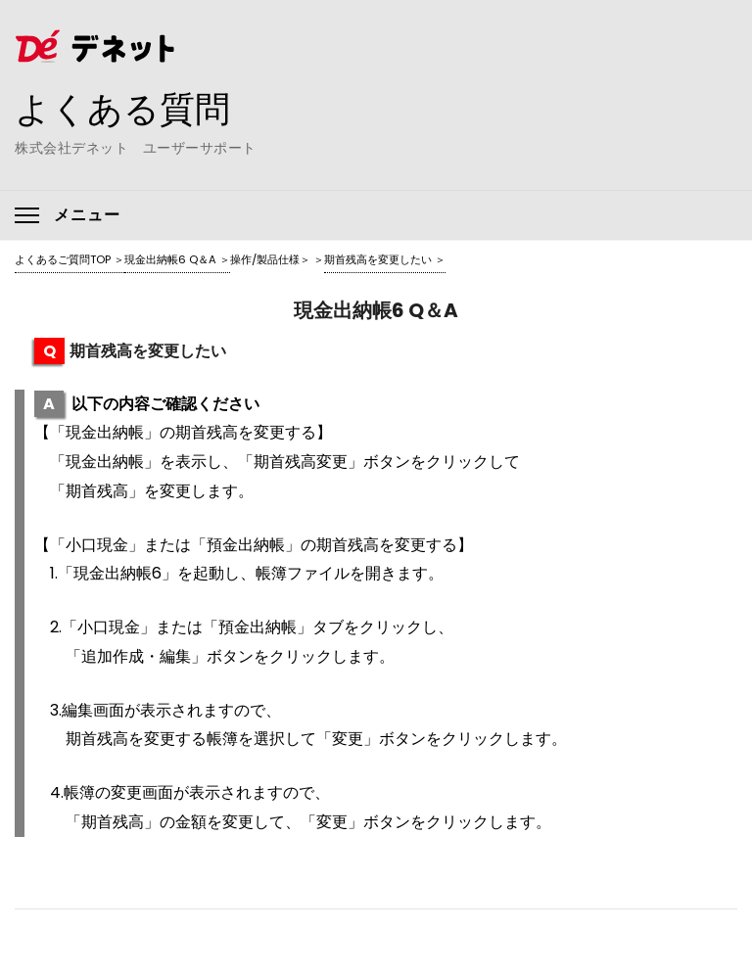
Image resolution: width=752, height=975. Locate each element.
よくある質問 (122, 108)
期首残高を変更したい (378, 259)
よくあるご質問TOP (63, 259)
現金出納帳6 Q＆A (170, 259)
